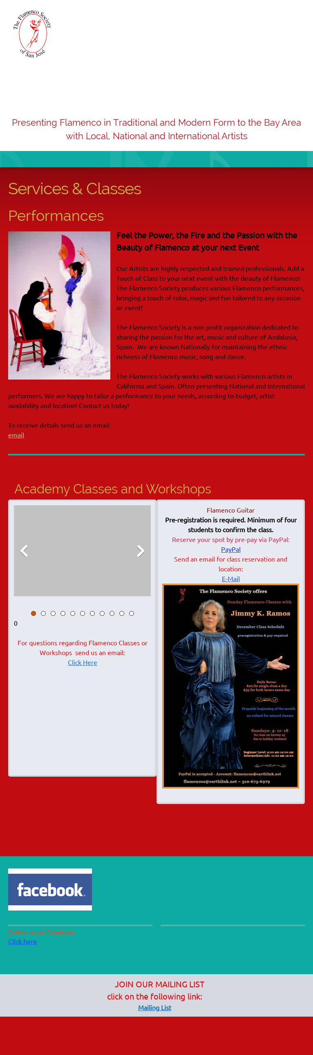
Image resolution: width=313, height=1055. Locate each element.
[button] (82, 552)
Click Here (82, 662)
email (16, 435)
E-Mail (231, 578)
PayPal (231, 549)
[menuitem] (249, 89)
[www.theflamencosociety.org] (32, 34)
